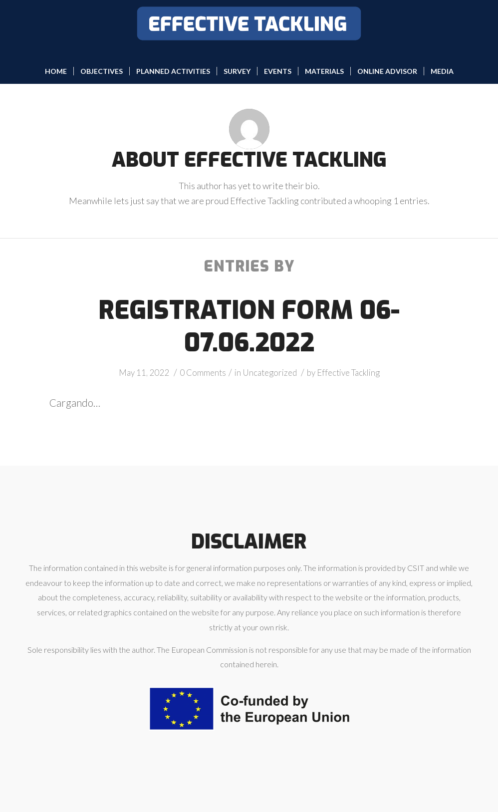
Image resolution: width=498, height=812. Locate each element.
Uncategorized (270, 372)
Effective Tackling (348, 372)
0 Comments (203, 372)
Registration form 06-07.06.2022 (249, 326)
